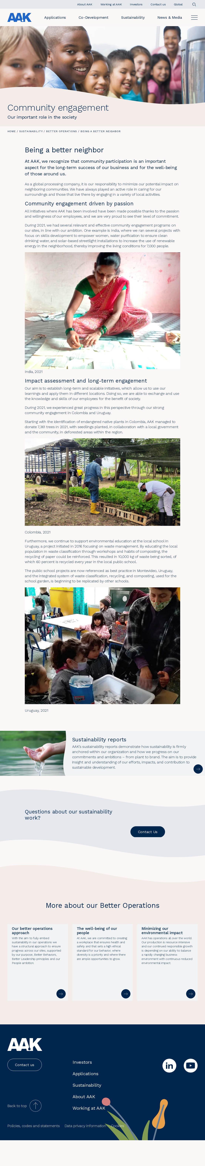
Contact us (24, 1090)
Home (11, 131)
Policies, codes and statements (33, 1151)
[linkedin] (169, 1091)
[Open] (194, 17)
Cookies (117, 1151)
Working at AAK (89, 1134)
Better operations (61, 131)
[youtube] (191, 1091)
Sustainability (133, 17)
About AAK (84, 1122)
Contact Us (148, 832)
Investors (82, 1088)
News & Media (169, 17)
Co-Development (93, 17)
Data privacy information (85, 1151)
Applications (55, 17)
